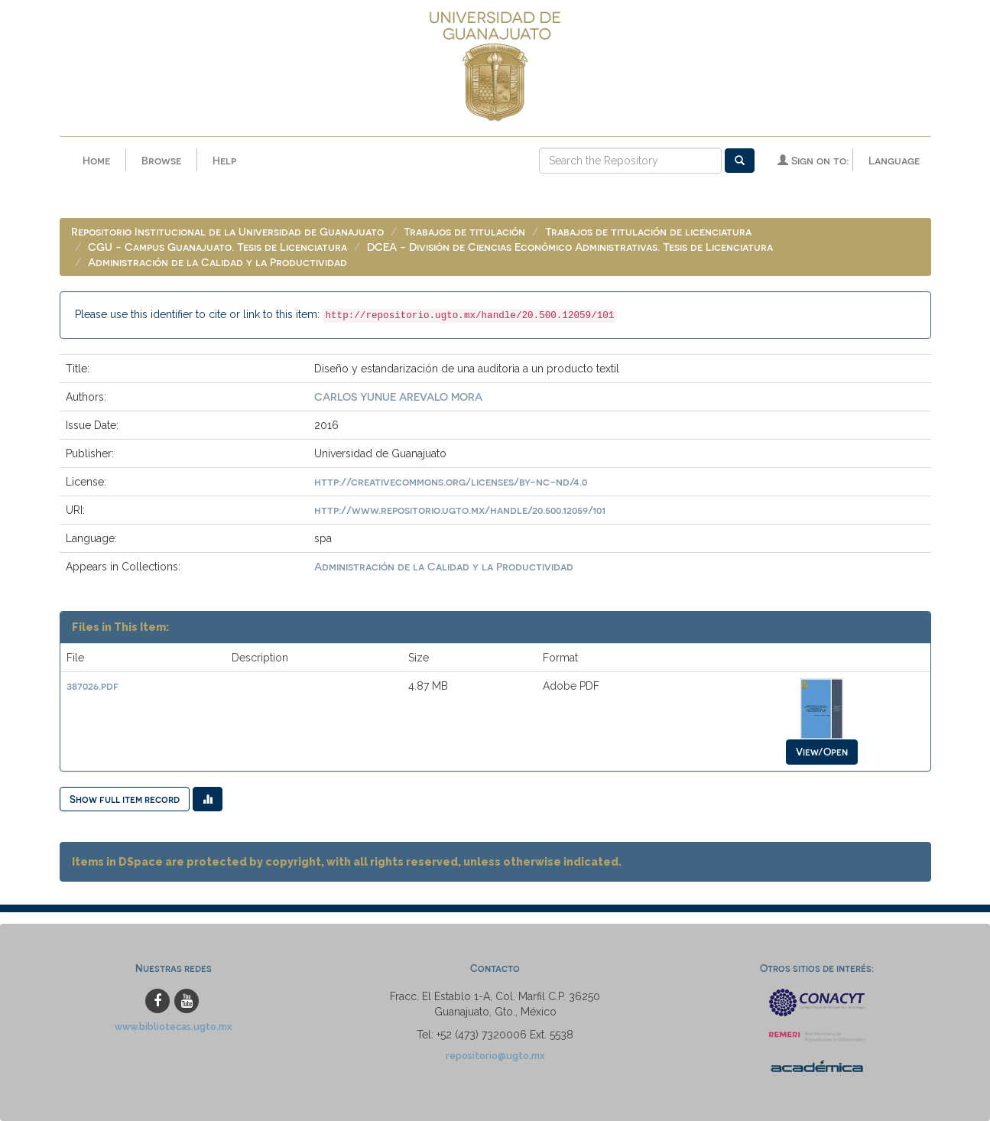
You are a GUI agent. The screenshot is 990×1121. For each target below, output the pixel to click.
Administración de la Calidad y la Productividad (217, 261)
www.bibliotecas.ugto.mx (173, 1026)
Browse (161, 160)
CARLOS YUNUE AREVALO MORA (398, 396)
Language (894, 160)
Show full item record (125, 798)
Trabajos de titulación (464, 231)
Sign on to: (813, 160)
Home (96, 160)
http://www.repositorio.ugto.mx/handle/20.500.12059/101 (459, 509)
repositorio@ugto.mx (495, 1055)
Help (224, 160)
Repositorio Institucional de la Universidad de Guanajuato (227, 231)
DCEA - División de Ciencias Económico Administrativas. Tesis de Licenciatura (570, 246)
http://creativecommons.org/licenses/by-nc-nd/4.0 (450, 481)
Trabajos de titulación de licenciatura (648, 231)
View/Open (822, 751)
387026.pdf (92, 685)
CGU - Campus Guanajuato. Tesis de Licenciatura (217, 246)
